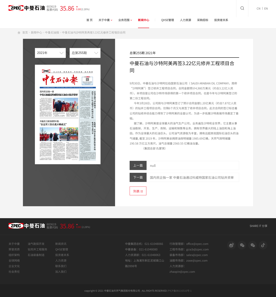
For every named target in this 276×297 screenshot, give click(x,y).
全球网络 (14, 260)
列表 (138, 191)
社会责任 (14, 272)
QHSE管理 (167, 20)
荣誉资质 (14, 249)
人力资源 (185, 20)
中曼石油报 (52, 32)
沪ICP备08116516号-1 (179, 290)
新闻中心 (143, 20)
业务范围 (125, 20)
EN (266, 8)
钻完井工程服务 (37, 249)
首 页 (89, 20)
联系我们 (60, 266)
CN (258, 8)
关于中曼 (105, 20)
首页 (25, 32)
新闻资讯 (60, 244)
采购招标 (202, 20)
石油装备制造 (36, 255)
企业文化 (14, 266)
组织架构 (14, 255)
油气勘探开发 (36, 244)
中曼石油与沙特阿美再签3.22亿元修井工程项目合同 (94, 32)
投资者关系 (221, 20)
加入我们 (60, 272)
